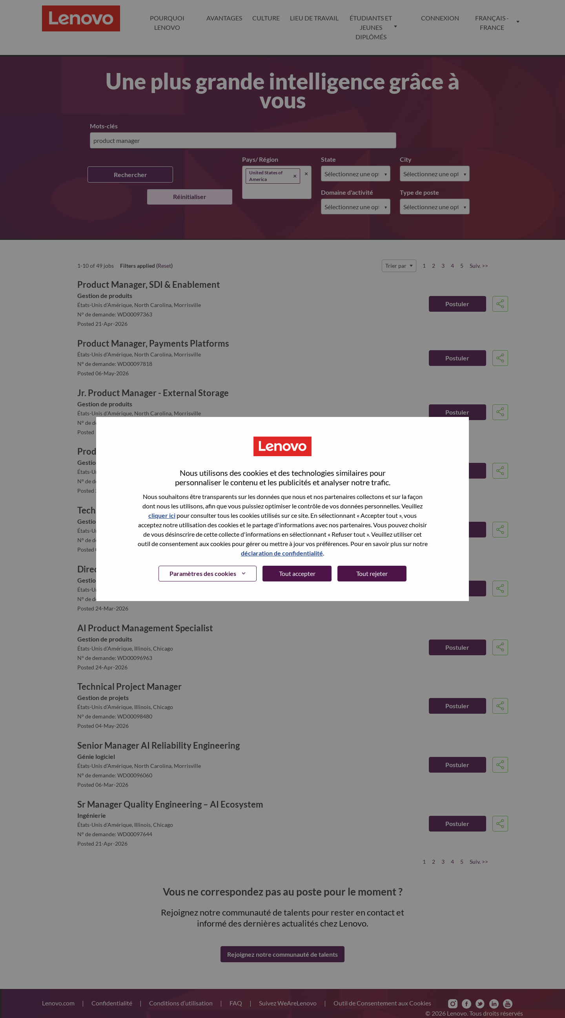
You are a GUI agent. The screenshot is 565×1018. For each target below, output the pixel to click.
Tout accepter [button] (297, 573)
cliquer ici (161, 515)
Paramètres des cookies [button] (203, 573)
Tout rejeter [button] (372, 573)
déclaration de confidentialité (282, 553)
